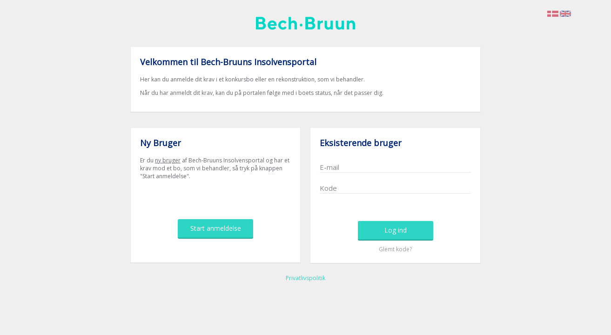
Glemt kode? (395, 249)
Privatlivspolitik (305, 278)
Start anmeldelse (215, 228)
